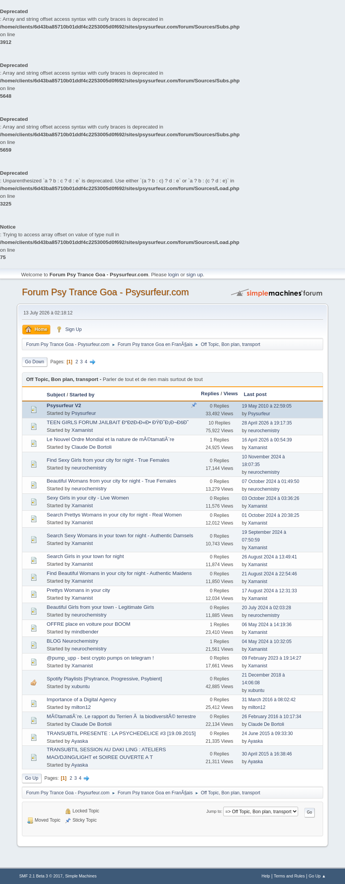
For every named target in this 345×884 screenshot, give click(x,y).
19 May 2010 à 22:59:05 (267, 406)
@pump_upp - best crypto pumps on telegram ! (100, 658)
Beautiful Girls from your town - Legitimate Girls (100, 607)
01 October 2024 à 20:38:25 (270, 515)
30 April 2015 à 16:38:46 (267, 754)
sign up (194, 274)
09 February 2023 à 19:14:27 (272, 658)
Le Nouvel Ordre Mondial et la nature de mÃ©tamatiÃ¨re (110, 439)
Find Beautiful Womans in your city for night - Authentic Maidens (119, 573)
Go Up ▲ (317, 876)
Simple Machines (80, 876)
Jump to (213, 811)
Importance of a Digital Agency (81, 699)
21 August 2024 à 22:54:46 (269, 574)
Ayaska (79, 741)
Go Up (31, 778)
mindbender (84, 632)
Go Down (34, 361)
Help (266, 876)
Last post (255, 394)
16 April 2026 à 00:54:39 (267, 440)
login (173, 274)
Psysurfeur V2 (64, 405)
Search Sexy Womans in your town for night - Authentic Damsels (120, 535)
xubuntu (80, 686)
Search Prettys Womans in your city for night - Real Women (114, 515)
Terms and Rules (289, 876)
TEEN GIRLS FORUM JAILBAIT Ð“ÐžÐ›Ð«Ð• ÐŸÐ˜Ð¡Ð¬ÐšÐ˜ (118, 422)
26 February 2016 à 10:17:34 (272, 716)
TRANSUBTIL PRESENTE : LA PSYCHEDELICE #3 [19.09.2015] (121, 733)
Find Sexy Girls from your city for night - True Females (108, 460)
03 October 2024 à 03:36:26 (270, 498)
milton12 (81, 707)
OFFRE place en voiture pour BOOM (89, 624)
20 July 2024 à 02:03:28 (266, 607)
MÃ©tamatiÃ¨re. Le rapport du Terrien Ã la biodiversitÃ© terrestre (121, 716)
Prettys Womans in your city (78, 590)
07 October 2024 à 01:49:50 (270, 481)
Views (231, 393)
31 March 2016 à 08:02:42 (269, 699)
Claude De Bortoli (91, 447)
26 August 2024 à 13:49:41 (269, 557)
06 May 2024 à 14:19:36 (267, 624)
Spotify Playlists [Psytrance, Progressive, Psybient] (104, 679)
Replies (210, 393)
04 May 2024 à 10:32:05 (267, 641)
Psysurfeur (83, 413)
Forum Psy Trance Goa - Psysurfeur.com (105, 292)
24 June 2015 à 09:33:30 (267, 733)
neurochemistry (264, 430)
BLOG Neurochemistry (72, 641)
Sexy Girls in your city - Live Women (88, 498)
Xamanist (82, 430)
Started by (82, 395)
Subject (56, 395)
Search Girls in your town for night (85, 556)
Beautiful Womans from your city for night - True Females (111, 481)
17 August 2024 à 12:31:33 (269, 590)
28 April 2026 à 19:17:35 (267, 423)
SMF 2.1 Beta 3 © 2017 (41, 876)
